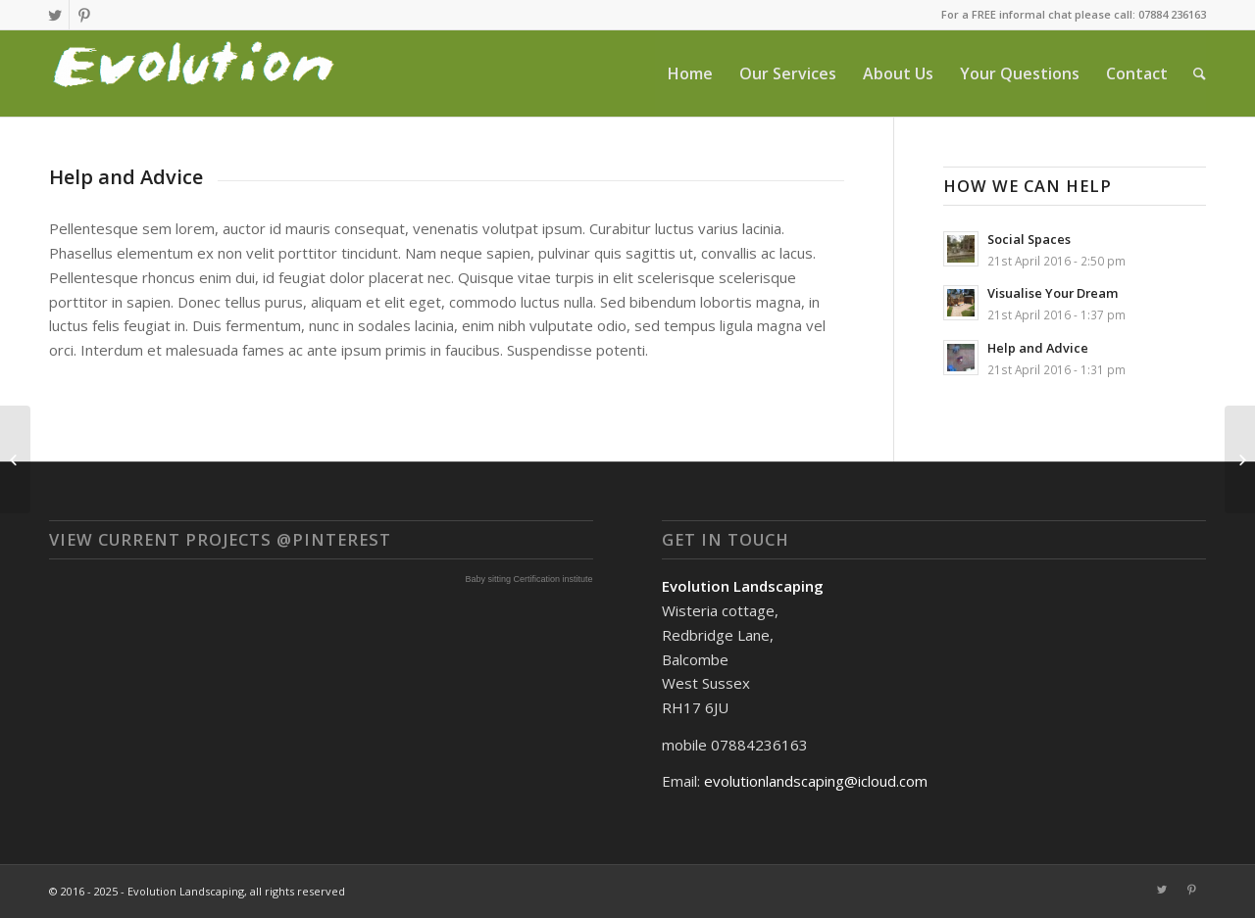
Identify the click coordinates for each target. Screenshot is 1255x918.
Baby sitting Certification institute (529, 579)
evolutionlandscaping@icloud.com (816, 781)
